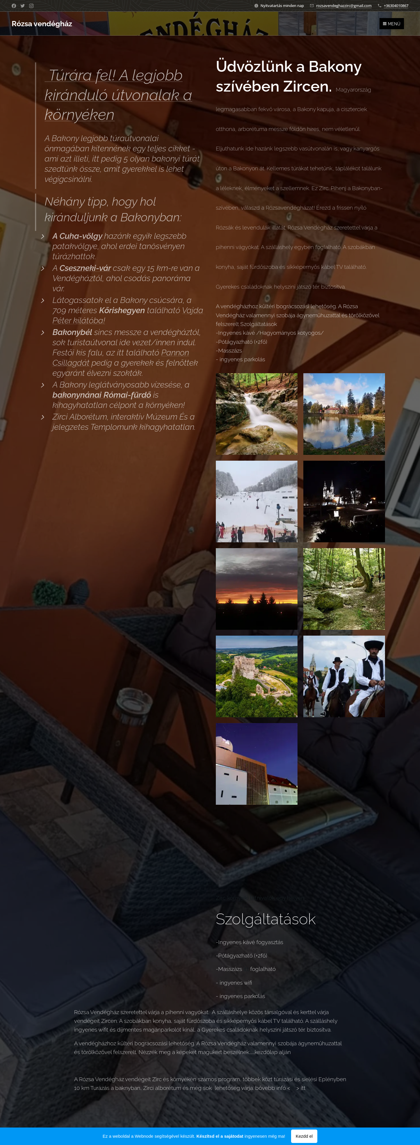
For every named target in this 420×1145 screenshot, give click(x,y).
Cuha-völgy (82, 236)
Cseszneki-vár (85, 268)
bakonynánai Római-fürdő (101, 395)
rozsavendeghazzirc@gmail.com (344, 5)
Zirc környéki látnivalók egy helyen (260, 898)
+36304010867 (396, 5)
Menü (391, 24)
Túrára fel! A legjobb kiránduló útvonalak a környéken (118, 94)
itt (292, 1088)
